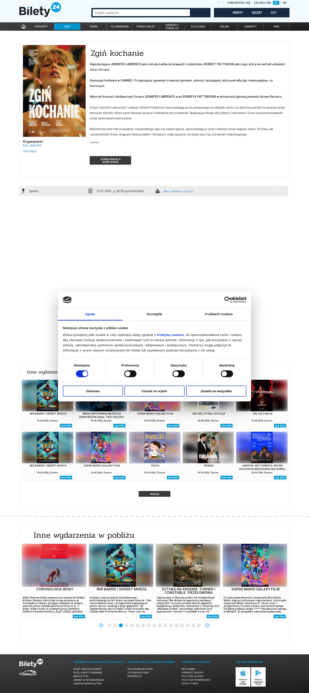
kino (67, 26)
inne (277, 26)
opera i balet (145, 26)
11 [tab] (166, 625)
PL (276, 2)
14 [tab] (182, 625)
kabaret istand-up (172, 26)
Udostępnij (30, 151)
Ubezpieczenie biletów (87, 683)
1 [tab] (110, 625)
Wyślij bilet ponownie (87, 672)
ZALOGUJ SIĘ (262, 2)
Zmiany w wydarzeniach (88, 680)
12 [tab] (171, 625)
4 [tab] (126, 625)
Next (207, 625)
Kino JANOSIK (32, 145)
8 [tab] (149, 625)
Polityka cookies (192, 676)
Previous (100, 625)
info (275, 191)
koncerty (41, 26)
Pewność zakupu (192, 672)
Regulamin (188, 669)
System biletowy (138, 672)
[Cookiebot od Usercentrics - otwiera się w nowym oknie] (227, 299)
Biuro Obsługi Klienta (87, 669)
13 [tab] (177, 625)
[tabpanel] (54, 582)
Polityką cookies (170, 335)
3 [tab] (121, 625)
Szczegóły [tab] (154, 314)
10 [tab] (160, 625)
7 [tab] (143, 625)
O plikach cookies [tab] (219, 314)
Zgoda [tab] (90, 314)
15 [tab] (188, 625)
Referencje (134, 676)
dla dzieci (198, 26)
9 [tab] (154, 625)
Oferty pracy (190, 683)
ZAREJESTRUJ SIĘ (238, 2)
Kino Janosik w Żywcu (178, 191)
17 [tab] (199, 625)
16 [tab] (193, 625)
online (224, 26)
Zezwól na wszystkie (216, 391)
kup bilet (66, 425)
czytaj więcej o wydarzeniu (110, 160)
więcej (154, 493)
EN (284, 2)
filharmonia (120, 26)
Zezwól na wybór (154, 391)
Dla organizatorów (140, 669)
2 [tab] (115, 625)
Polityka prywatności (196, 680)
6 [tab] (138, 625)
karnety (250, 26)
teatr (93, 26)
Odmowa (93, 391)
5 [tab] (132, 625)
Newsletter (80, 676)
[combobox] (141, 12)
